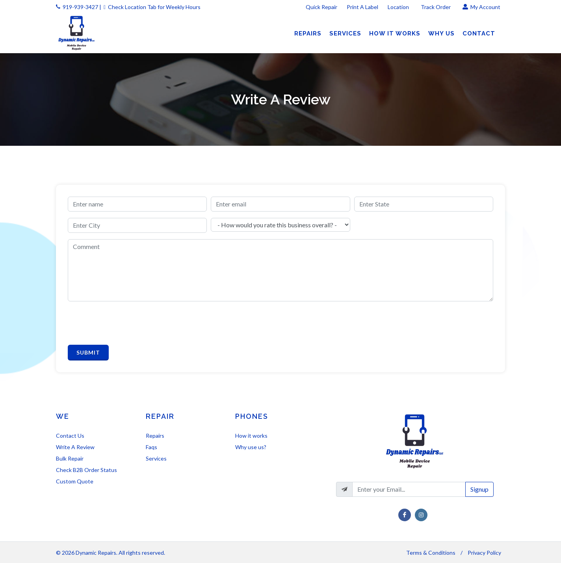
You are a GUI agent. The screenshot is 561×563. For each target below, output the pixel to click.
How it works (251, 435)
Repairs (155, 435)
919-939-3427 (80, 7)
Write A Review (75, 447)
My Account (481, 7)
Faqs (151, 447)
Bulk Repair (70, 458)
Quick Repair (321, 7)
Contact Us (70, 435)
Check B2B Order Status (86, 469)
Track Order (436, 7)
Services (156, 458)
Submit (88, 352)
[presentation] (128, 323)
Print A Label (362, 7)
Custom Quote (74, 481)
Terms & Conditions (430, 552)
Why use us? (250, 447)
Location (399, 7)
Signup (479, 489)
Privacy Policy (484, 552)
